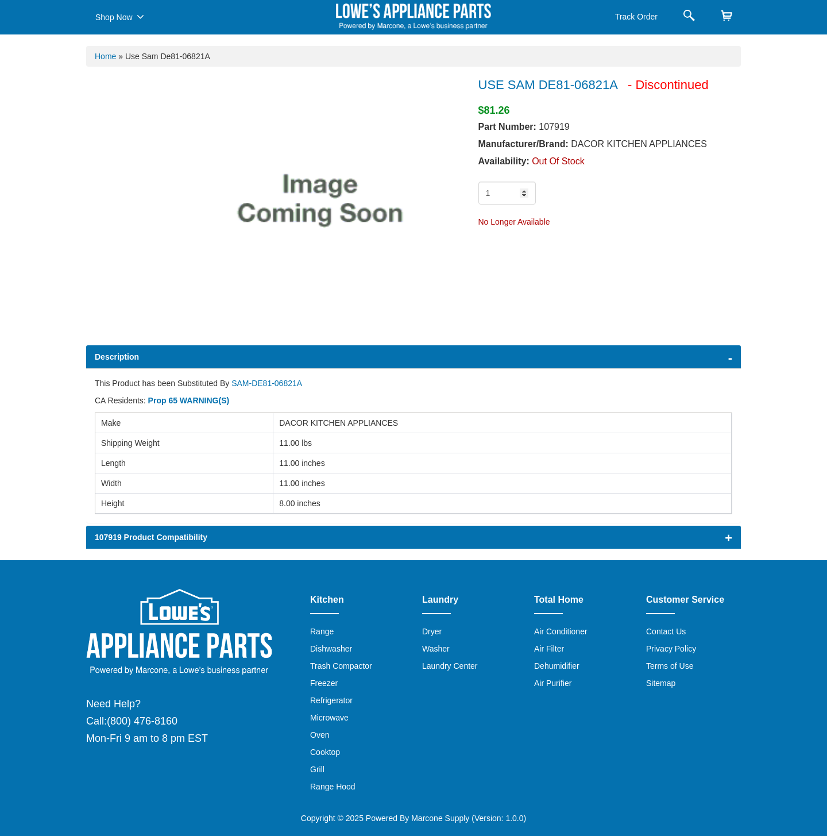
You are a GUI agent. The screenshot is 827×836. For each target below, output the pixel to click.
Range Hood (332, 786)
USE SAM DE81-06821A (547, 85)
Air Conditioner (561, 631)
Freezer (324, 683)
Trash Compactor (341, 666)
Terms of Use (669, 666)
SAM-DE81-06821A (266, 383)
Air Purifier (552, 683)
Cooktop (325, 752)
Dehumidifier (556, 666)
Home (105, 56)
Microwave (329, 717)
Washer (436, 648)
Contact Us (666, 631)
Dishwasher (331, 648)
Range (322, 631)
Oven (319, 734)
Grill (317, 769)
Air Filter (549, 648)
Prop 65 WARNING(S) (189, 400)
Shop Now (119, 16)
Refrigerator (331, 700)
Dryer (432, 631)
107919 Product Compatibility (151, 537)
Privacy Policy (671, 648)
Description (117, 356)
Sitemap (660, 683)
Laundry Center (450, 666)
